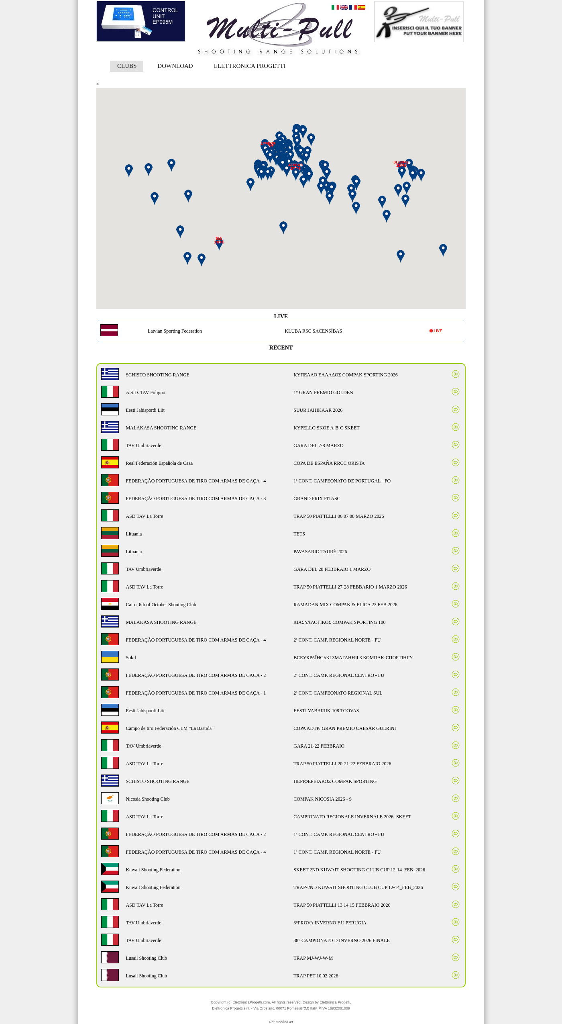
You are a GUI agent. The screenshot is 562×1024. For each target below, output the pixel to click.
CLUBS (126, 66)
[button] (332, 189)
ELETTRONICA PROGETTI (250, 66)
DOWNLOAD (175, 66)
